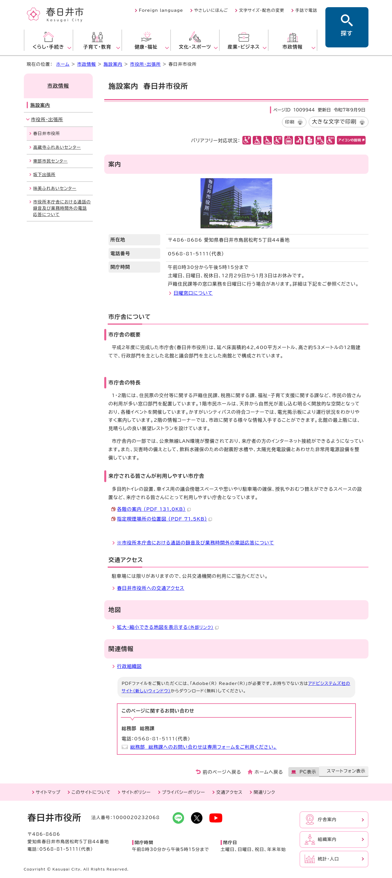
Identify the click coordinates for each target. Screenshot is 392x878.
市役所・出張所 (145, 64)
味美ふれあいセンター (54, 188)
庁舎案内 (327, 819)
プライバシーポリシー (183, 792)
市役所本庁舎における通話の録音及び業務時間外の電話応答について (62, 208)
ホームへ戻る (269, 772)
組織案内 (327, 839)
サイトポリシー (136, 792)
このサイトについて (91, 792)
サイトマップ (48, 792)
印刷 (290, 122)
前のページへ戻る (222, 772)
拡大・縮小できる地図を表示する (168, 627)
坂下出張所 (44, 174)
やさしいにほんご (211, 10)
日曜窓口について (193, 293)
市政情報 (86, 64)
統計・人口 (328, 859)
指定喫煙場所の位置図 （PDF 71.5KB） (164, 519)
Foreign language (161, 10)
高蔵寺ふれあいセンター (57, 147)
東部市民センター (50, 161)
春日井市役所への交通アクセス (150, 588)
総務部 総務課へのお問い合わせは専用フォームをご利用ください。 (203, 747)
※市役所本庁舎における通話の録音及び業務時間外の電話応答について (195, 542)
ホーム (62, 64)
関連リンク (264, 792)
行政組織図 (129, 666)
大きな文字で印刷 (334, 121)
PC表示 (308, 772)
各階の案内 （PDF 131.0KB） (154, 509)
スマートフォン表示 (346, 771)
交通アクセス (229, 792)
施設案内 (113, 64)
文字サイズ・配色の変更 (261, 10)
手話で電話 (306, 10)
